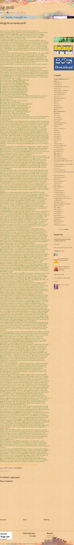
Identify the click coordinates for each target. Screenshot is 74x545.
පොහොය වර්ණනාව (58, 170)
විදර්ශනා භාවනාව (58, 205)
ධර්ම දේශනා (57, 136)
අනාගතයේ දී (7, 471)
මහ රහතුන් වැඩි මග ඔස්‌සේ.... (60, 196)
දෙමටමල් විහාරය (58, 124)
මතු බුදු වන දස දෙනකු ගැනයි (13, 23)
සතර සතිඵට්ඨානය (58, 211)
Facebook (10, 12)
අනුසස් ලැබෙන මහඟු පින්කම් (60, 90)
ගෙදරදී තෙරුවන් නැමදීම (58, 274)
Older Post (46, 519)
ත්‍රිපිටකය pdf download (59, 111)
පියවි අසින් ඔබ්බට (58, 151)
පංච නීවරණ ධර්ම (58, 147)
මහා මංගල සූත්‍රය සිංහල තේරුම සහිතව (61, 277)
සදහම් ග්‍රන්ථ (56, 213)
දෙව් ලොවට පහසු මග (59, 128)
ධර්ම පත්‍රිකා (56, 138)
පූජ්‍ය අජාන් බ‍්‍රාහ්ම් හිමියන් (59, 159)
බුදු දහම (7, 7)
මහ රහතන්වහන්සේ (58, 194)
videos (55, 81)
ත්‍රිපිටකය (56, 109)
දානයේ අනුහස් (57, 119)
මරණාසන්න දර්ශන (58, 190)
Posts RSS (9, 17)
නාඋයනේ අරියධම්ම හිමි (59, 145)
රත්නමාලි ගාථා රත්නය (59, 202)
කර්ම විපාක (56, 100)
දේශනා (55, 130)
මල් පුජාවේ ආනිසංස (58, 192)
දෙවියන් (56, 126)
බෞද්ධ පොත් (57, 183)
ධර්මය (55, 141)
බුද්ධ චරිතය (56, 179)
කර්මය (55, 102)
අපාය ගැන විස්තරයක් (59, 94)
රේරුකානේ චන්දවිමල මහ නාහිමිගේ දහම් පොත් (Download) (64, 268)
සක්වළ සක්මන (57, 209)
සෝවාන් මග (57, 223)
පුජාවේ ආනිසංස (57, 157)
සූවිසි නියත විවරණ (58, 221)
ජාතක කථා (56, 105)
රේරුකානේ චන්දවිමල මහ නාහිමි (61, 204)
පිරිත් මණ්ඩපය (57, 155)
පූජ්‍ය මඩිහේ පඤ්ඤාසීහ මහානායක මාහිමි (63, 164)
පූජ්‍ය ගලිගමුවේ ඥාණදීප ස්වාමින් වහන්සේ (63, 160)
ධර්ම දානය (56, 134)
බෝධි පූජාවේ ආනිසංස (59, 181)
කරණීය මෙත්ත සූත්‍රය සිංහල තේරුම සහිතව (62, 247)
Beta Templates (34, 543)
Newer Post (3, 519)
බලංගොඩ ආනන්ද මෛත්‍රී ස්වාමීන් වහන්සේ (64, 171)
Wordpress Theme (12, 543)
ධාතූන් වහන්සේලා (58, 143)
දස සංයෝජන (57, 117)
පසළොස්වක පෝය (58, 149)
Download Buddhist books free (60, 79)
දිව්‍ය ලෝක (56, 121)
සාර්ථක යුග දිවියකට (58, 217)
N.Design (20, 543)
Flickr (17, 12)
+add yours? (14, 477)
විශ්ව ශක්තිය (57, 207)
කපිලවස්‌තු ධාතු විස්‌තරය (59, 98)
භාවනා (55, 188)
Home (2, 17)
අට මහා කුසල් (57, 84)
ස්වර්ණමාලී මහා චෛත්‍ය (59, 224)
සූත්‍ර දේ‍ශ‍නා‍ (56, 219)
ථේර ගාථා (56, 115)
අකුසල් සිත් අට (57, 83)
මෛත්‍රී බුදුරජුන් (57, 200)
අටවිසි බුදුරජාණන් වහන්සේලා (61, 86)
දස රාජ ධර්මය (61, 251)
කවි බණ (56, 103)
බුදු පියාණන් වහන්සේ (59, 177)
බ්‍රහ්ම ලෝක (57, 185)
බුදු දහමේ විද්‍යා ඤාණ (58, 175)
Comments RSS (18, 17)
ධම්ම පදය (56, 132)
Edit (25, 17)
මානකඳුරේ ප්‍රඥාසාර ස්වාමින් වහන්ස (62, 198)
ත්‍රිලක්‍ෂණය (56, 113)
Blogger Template (26, 543)
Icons (7, 543)
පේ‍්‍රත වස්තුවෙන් (58, 166)
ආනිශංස (56, 96)
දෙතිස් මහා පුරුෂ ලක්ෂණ (59, 122)
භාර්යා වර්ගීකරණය (58, 186)
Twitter (3, 12)
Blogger (66, 229)
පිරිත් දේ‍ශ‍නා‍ (57, 153)
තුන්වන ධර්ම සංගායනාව (63, 284)
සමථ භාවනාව (57, 215)
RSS (23, 12)
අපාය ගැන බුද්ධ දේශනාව (59, 92)
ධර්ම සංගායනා (57, 140)
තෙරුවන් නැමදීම (58, 107)
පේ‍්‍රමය (56, 168)
